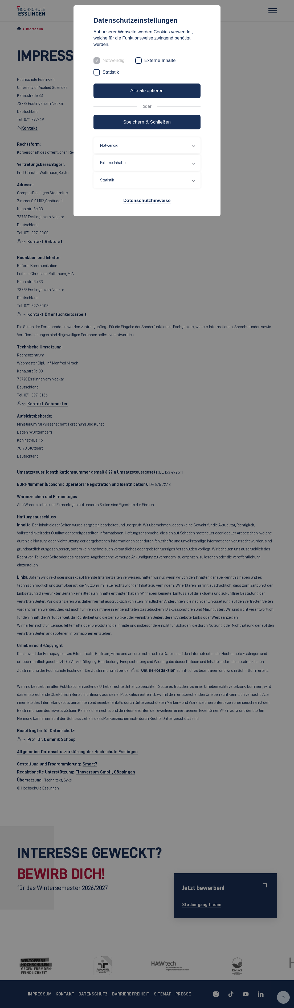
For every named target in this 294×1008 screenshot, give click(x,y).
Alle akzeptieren (147, 90)
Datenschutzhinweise (146, 200)
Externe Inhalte (160, 60)
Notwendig (114, 60)
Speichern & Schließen (147, 122)
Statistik (111, 72)
